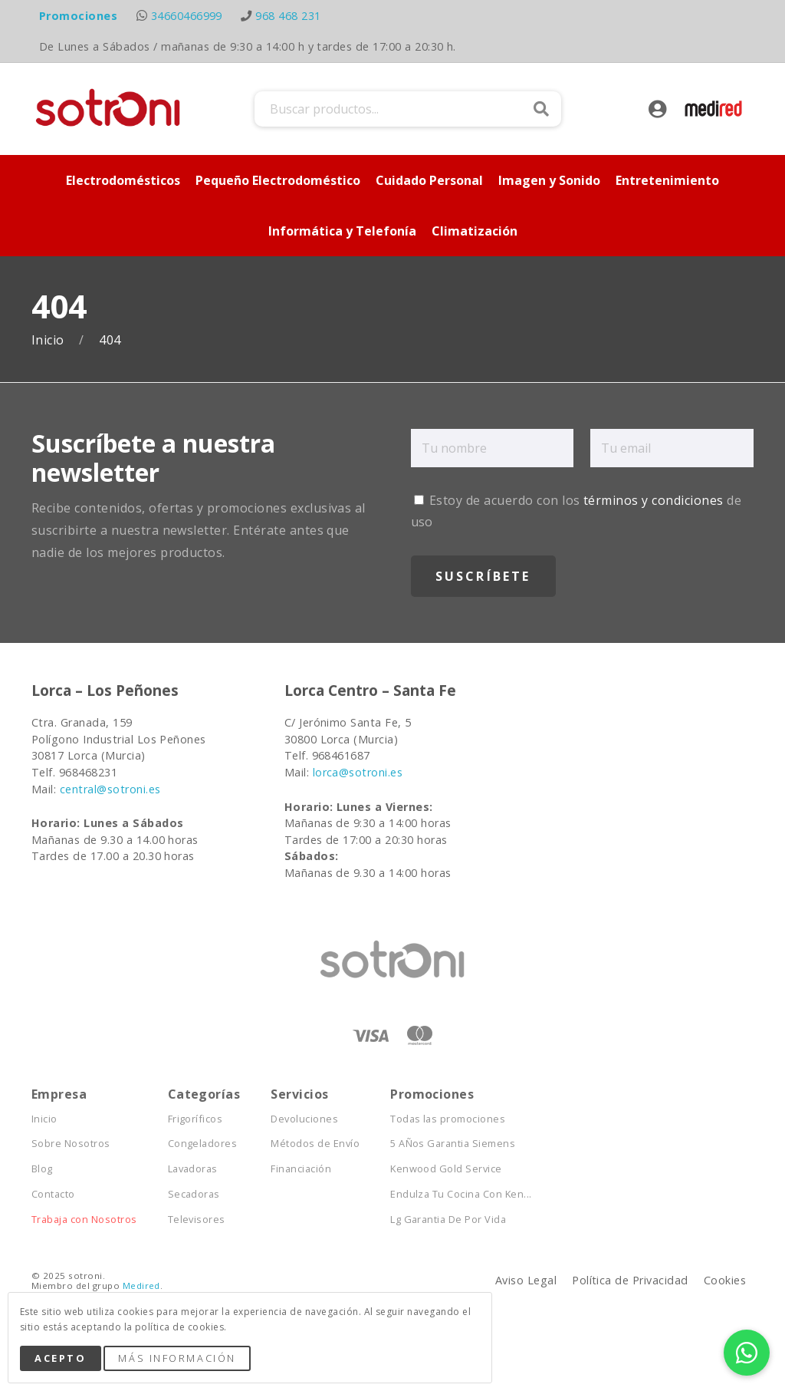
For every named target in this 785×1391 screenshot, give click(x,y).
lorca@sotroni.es (358, 772)
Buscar (541, 109)
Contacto (53, 1194)
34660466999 (186, 15)
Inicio (49, 340)
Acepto (60, 1358)
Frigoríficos (195, 1119)
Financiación (301, 1169)
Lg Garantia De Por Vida (448, 1220)
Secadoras (194, 1194)
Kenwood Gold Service (446, 1169)
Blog (42, 1169)
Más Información (176, 1358)
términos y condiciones (653, 500)
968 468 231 (287, 15)
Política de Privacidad (630, 1280)
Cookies (725, 1280)
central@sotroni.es (110, 789)
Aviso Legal (526, 1280)
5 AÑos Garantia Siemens (452, 1144)
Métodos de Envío (315, 1144)
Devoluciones (304, 1119)
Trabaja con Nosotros (84, 1220)
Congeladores (203, 1144)
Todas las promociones (447, 1119)
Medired (141, 1285)
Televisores (196, 1220)
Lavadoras (193, 1169)
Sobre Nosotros (70, 1144)
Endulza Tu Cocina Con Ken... (460, 1194)
